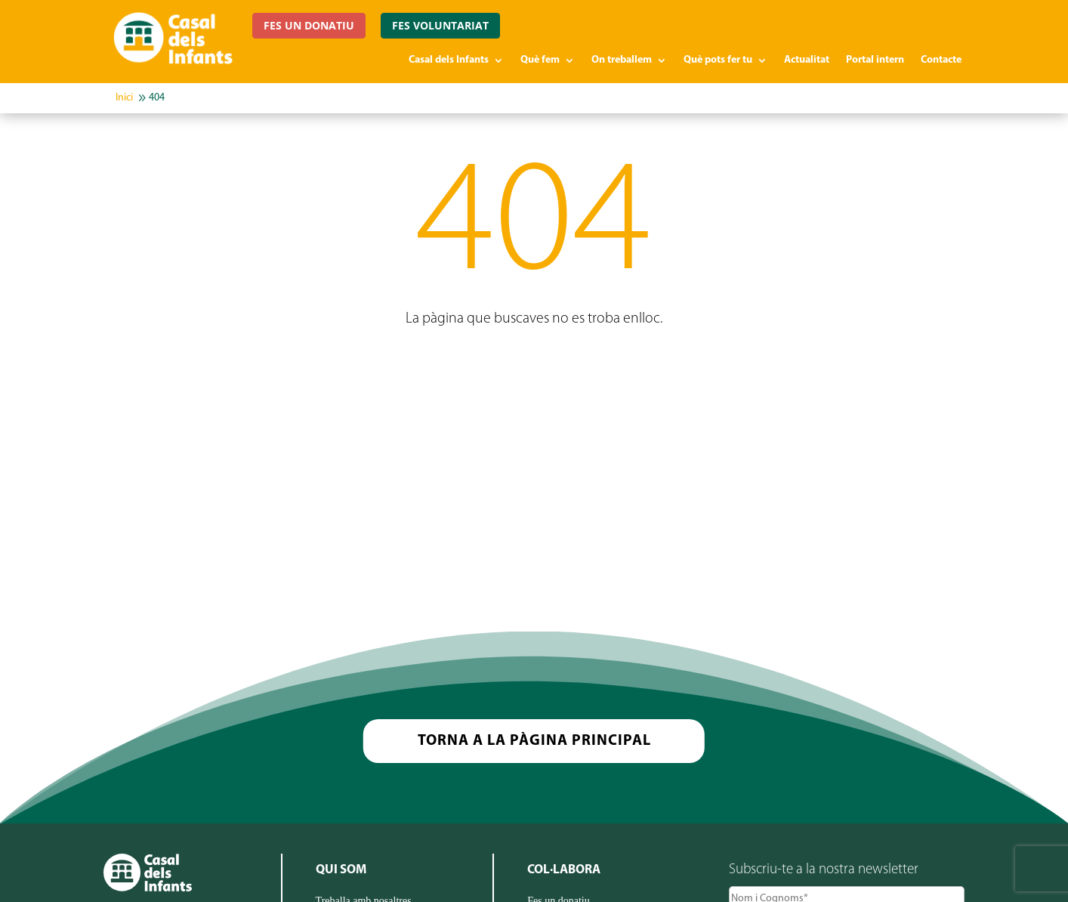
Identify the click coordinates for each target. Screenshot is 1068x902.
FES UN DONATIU (309, 25)
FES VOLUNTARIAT (440, 25)
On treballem (621, 60)
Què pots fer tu (718, 60)
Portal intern (875, 60)
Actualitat (806, 60)
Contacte (941, 60)
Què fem (540, 60)
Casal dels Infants (449, 60)
